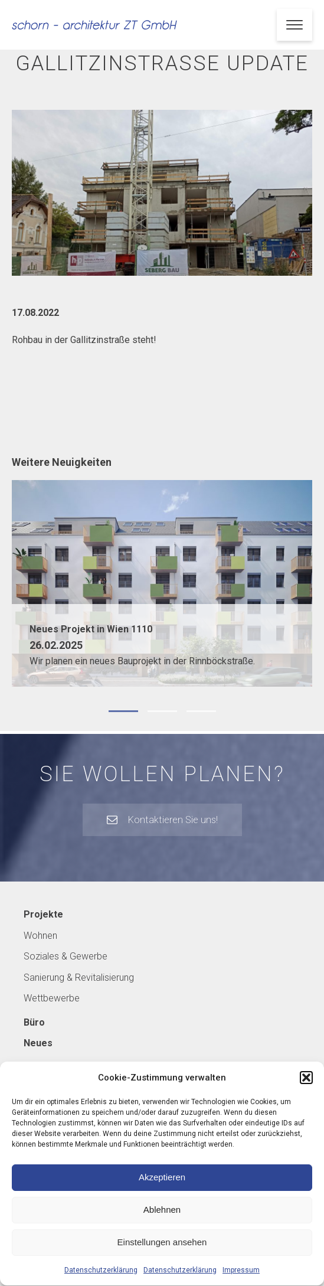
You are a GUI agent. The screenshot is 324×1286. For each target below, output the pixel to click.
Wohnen (40, 935)
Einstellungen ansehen (162, 1253)
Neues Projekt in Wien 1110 (91, 629)
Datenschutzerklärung (101, 1281)
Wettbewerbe (52, 998)
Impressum (241, 1281)
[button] (306, 1088)
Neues (38, 1043)
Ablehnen (162, 1221)
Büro (34, 1022)
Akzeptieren (162, 1188)
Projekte (43, 914)
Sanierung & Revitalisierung (79, 977)
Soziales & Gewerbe (65, 956)
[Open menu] (294, 25)
